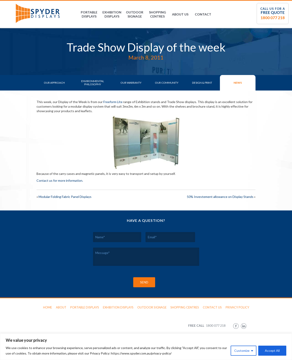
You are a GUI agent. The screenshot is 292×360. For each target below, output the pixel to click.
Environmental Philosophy (92, 82)
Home (47, 307)
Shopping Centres (157, 14)
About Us (180, 14)
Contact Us (212, 307)
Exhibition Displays (111, 14)
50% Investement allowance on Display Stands (220, 197)
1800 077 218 (273, 17)
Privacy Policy (237, 307)
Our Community (166, 82)
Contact (203, 14)
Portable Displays (89, 14)
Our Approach (54, 82)
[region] (146, 346)
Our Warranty (130, 82)
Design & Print (202, 82)
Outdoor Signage (134, 14)
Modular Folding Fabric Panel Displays (65, 197)
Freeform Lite (113, 102)
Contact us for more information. (59, 180)
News (238, 82)
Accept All (272, 350)
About (61, 307)
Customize (242, 350)
